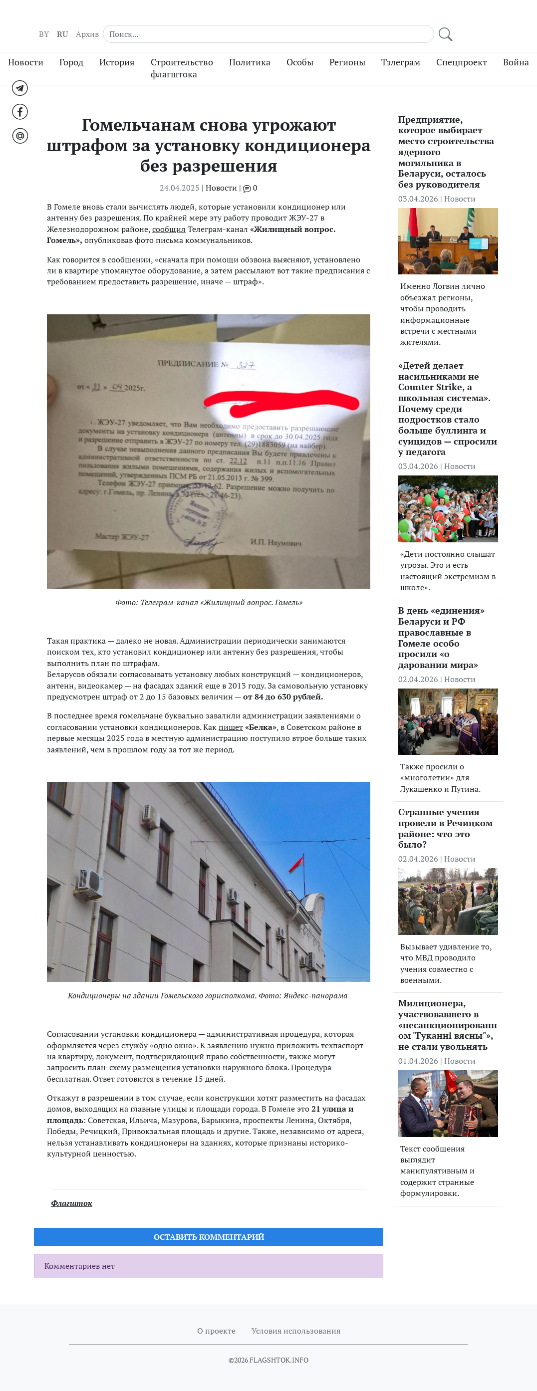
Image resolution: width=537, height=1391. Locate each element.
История (117, 51)
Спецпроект (461, 51)
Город (71, 51)
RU (379, 20)
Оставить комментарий (209, 1225)
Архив (404, 20)
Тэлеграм (400, 51)
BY (361, 20)
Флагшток (71, 1192)
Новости (25, 51)
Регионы (347, 51)
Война (516, 51)
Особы (299, 51)
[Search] (450, 20)
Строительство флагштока (182, 57)
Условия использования (296, 1330)
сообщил (169, 218)
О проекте (216, 1330)
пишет (231, 715)
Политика (249, 51)
